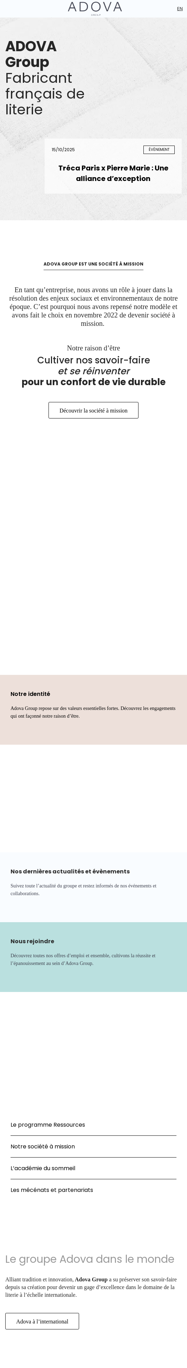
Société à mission (43, 650)
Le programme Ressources (48, 1125)
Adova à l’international (42, 1322)
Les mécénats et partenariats (52, 1190)
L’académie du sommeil (43, 1168)
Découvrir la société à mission (93, 411)
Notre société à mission (43, 1146)
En (180, 8)
